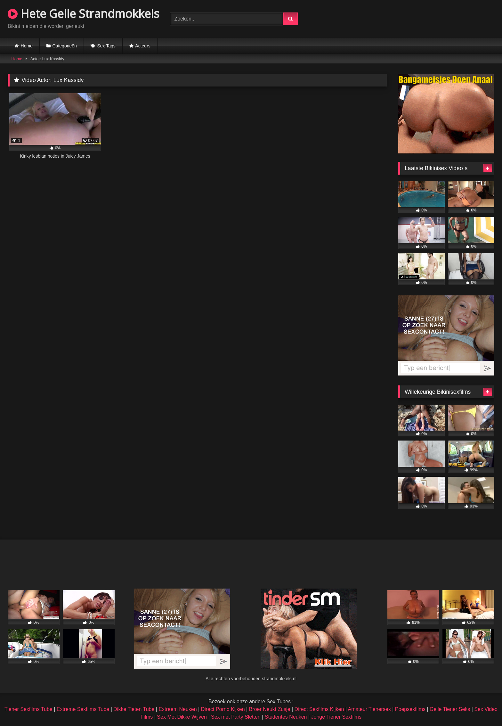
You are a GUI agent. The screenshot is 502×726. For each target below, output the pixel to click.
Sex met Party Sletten (236, 717)
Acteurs (142, 45)
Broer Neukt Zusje (269, 709)
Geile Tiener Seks (450, 709)
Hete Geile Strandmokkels (83, 13)
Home (27, 45)
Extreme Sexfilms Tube (83, 709)
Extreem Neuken (177, 709)
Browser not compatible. (419, 18)
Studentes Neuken (286, 717)
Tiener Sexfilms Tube (28, 709)
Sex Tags (106, 45)
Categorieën (65, 45)
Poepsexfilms (410, 709)
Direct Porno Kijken (223, 709)
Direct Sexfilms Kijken (319, 709)
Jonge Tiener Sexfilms (336, 717)
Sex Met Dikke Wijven (182, 717)
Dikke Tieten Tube (133, 709)
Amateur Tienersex (369, 709)
